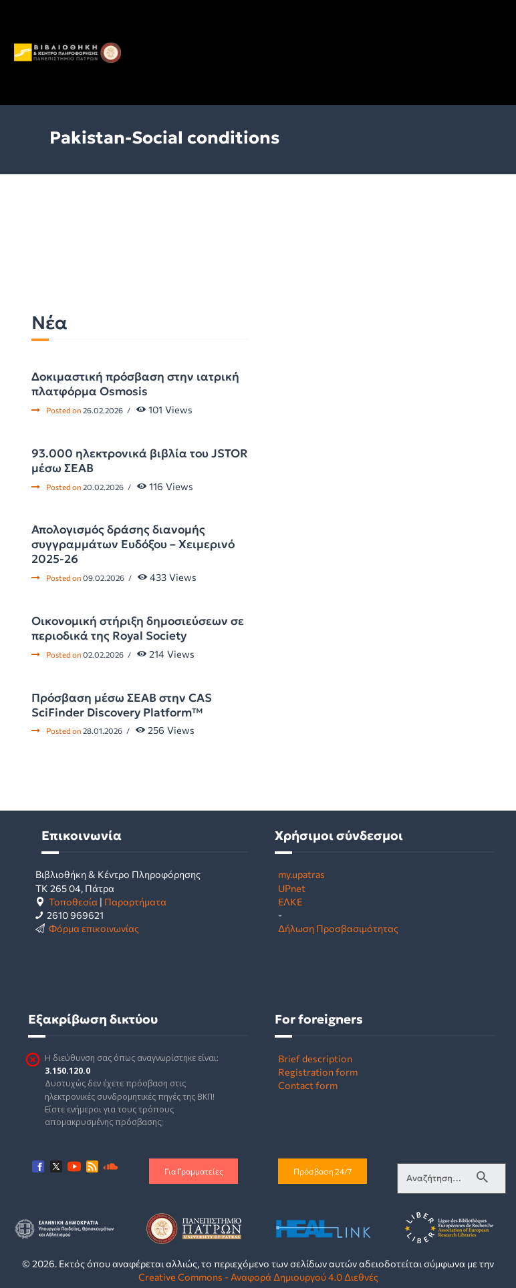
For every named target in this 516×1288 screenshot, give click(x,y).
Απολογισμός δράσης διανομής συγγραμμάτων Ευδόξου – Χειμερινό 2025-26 (133, 544)
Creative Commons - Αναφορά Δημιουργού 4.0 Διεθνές (258, 1277)
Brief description (315, 1058)
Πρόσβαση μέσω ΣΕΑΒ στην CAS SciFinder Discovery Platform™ (121, 705)
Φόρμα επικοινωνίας (94, 928)
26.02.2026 (103, 410)
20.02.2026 (103, 486)
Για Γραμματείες (193, 1171)
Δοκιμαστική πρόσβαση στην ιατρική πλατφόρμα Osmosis (135, 384)
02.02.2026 (103, 654)
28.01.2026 (102, 730)
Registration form (318, 1072)
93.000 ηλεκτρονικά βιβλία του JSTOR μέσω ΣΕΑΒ (139, 460)
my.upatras (301, 874)
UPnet (291, 888)
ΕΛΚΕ (290, 901)
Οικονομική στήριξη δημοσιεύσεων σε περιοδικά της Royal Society (137, 628)
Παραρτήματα (135, 901)
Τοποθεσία (73, 901)
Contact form (308, 1085)
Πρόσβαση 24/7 (322, 1171)
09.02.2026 (103, 577)
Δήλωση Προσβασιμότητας (338, 928)
